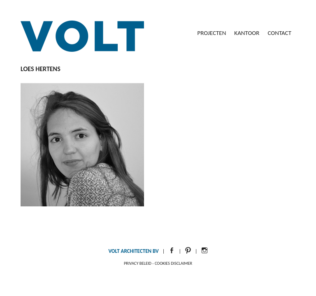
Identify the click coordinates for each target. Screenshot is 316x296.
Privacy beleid (137, 263)
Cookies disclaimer (173, 263)
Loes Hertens (40, 69)
